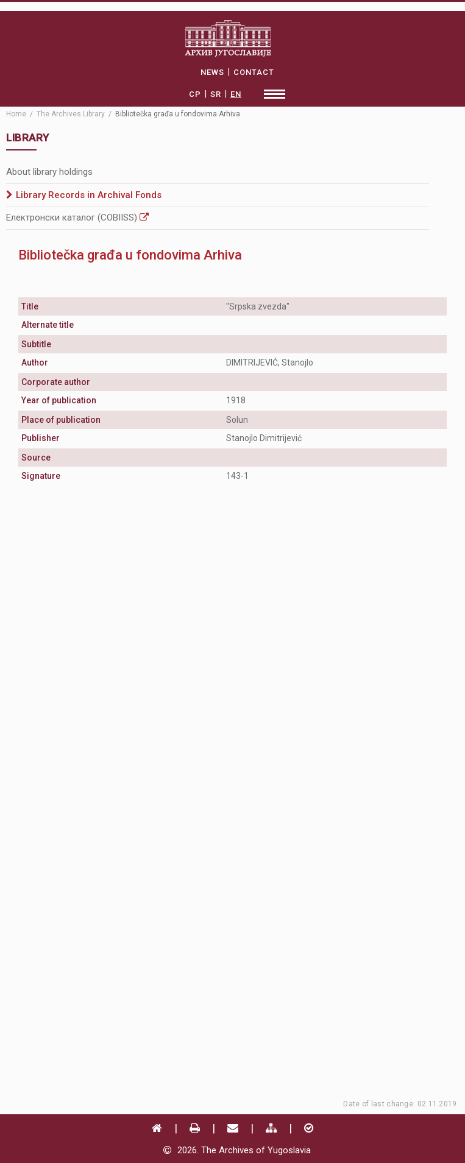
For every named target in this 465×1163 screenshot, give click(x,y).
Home (16, 114)
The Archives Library (71, 114)
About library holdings (49, 171)
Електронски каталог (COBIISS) (77, 217)
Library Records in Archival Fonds (89, 194)
